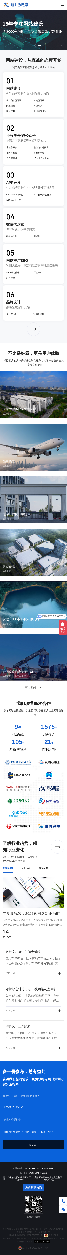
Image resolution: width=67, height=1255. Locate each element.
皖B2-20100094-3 (34, 1235)
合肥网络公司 (31, 1232)
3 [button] (50, 47)
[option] (33, 30)
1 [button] (40, 47)
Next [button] (65, 30)
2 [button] (45, 47)
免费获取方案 (33, 1187)
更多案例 (33, 687)
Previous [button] (2, 30)
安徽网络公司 (44, 1232)
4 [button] (55, 47)
